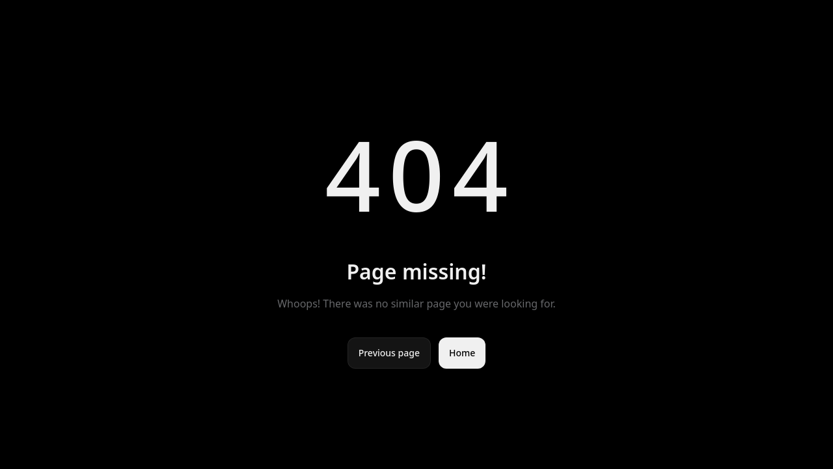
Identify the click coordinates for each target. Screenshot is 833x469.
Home (462, 353)
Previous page (389, 353)
